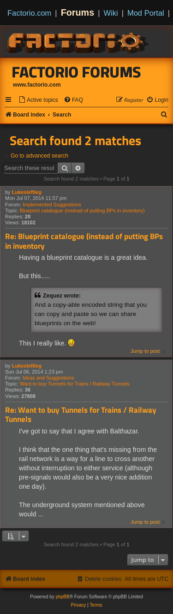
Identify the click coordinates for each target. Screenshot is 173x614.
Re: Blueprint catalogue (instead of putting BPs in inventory (84, 241)
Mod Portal (145, 13)
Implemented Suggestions (52, 204)
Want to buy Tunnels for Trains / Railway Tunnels (75, 383)
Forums (78, 12)
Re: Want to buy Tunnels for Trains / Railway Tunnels (80, 414)
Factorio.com (29, 13)
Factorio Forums (76, 71)
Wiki (111, 13)
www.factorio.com (37, 85)
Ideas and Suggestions (48, 377)
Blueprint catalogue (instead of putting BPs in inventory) (82, 210)
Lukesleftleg (27, 192)
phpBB (63, 596)
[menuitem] (38, 100)
